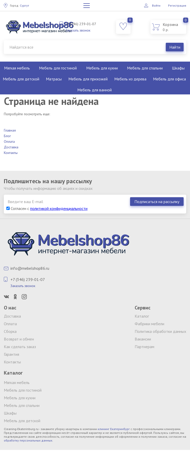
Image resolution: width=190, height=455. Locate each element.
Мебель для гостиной (58, 67)
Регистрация (177, 5)
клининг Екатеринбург (114, 429)
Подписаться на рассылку (156, 201)
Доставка (11, 147)
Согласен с (46, 208)
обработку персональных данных (28, 440)
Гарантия (11, 354)
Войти (156, 5)
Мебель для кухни (102, 67)
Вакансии (143, 339)
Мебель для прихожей (88, 78)
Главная (10, 130)
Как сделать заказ (20, 346)
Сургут (19, 5)
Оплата (9, 141)
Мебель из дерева (130, 78)
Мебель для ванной (94, 89)
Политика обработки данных (160, 331)
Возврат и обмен (19, 339)
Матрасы (54, 78)
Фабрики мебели (149, 323)
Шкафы (10, 413)
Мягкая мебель (17, 67)
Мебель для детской (21, 78)
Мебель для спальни (145, 67)
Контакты (11, 152)
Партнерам (144, 346)
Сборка (10, 331)
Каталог (142, 316)
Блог (7, 136)
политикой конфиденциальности (58, 208)
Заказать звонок (78, 30)
